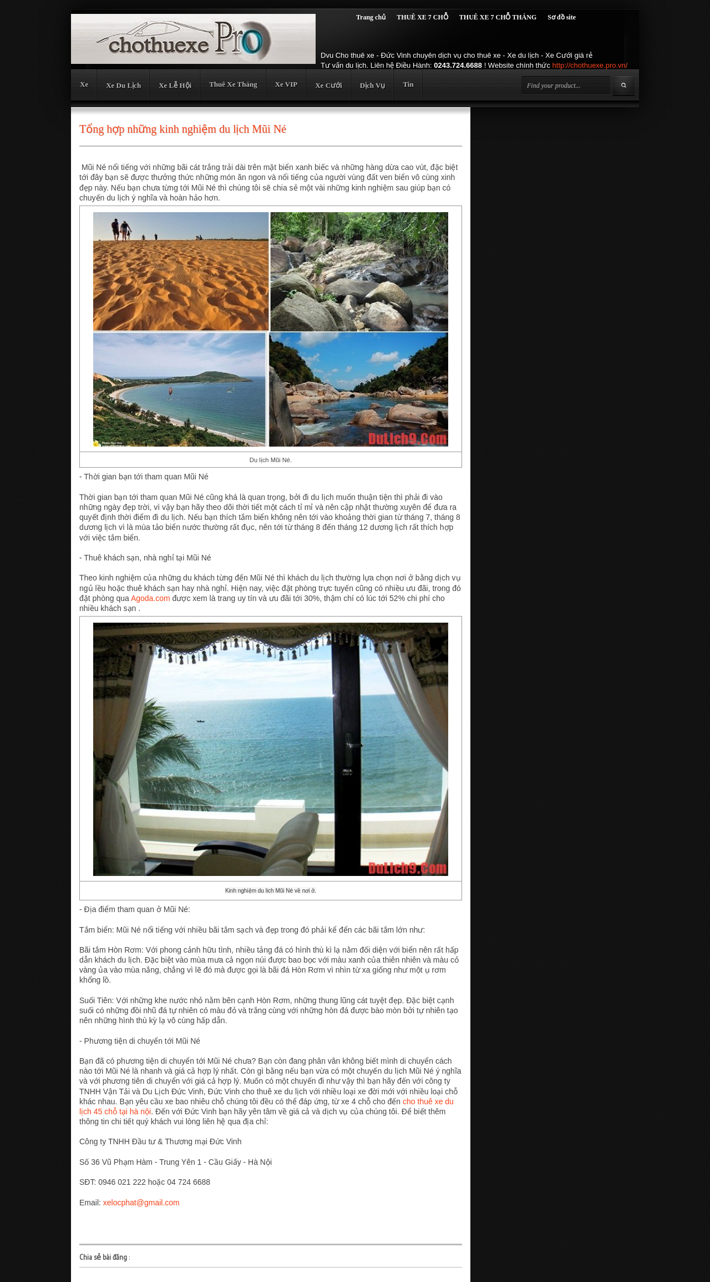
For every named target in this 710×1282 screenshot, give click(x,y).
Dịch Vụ (373, 85)
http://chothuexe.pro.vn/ (590, 65)
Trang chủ (371, 17)
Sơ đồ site (561, 17)
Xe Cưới (328, 85)
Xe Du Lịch (123, 85)
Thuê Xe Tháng (233, 84)
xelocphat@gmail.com (141, 1202)
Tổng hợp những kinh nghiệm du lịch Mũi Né (182, 129)
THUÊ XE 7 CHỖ (422, 17)
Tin (408, 84)
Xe (84, 84)
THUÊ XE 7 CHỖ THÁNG (497, 17)
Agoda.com (150, 598)
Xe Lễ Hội (175, 85)
